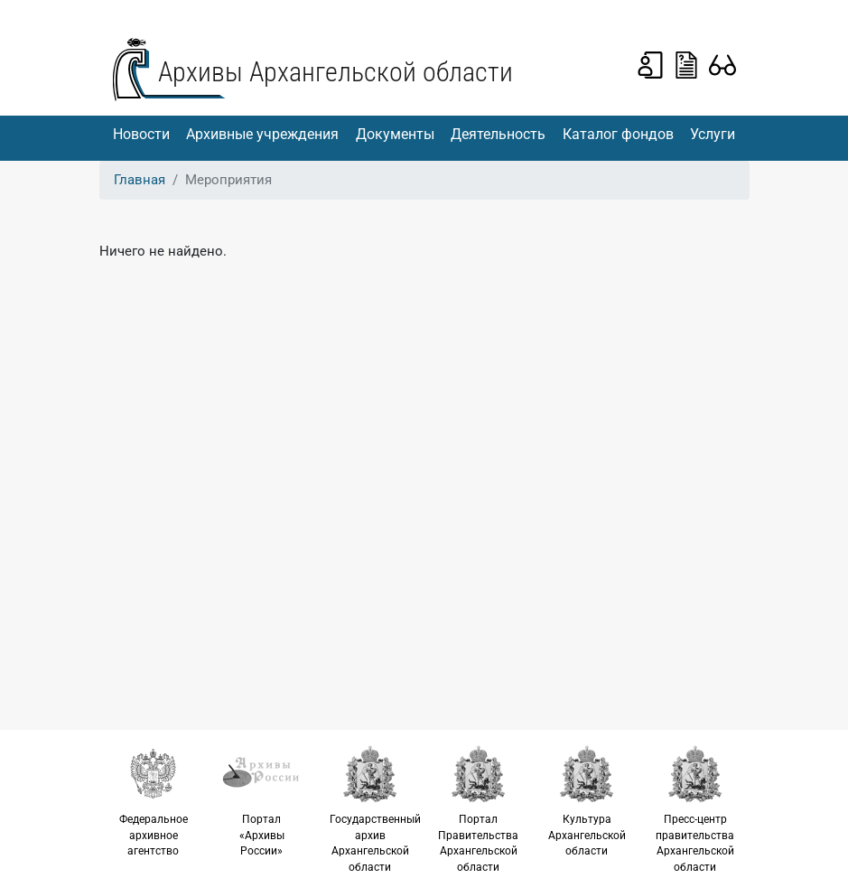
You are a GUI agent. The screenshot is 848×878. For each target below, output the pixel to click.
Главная (139, 180)
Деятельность (498, 134)
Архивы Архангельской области (335, 72)
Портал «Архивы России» (262, 800)
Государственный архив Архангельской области (375, 808)
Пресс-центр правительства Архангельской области (695, 808)
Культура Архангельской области (587, 800)
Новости (141, 134)
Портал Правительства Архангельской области (478, 808)
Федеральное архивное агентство (153, 800)
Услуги (712, 134)
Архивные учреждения (262, 134)
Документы (395, 134)
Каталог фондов (618, 134)
